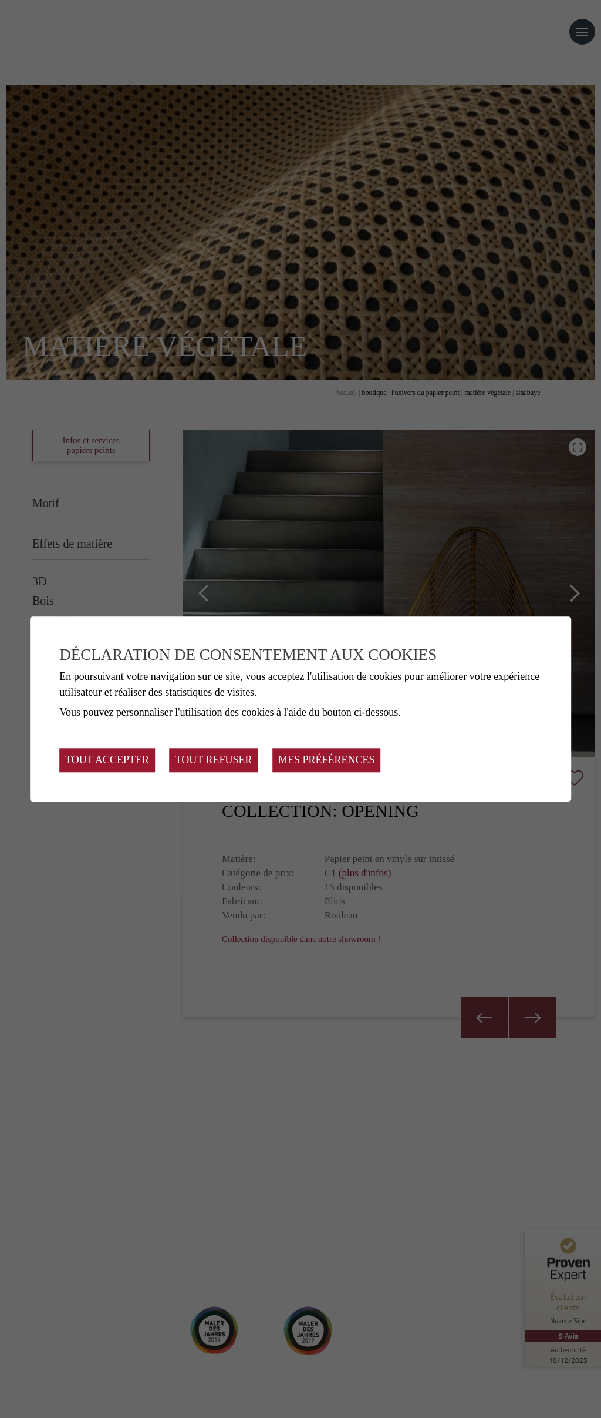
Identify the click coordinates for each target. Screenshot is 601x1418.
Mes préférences (326, 760)
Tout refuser (213, 760)
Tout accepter (107, 760)
